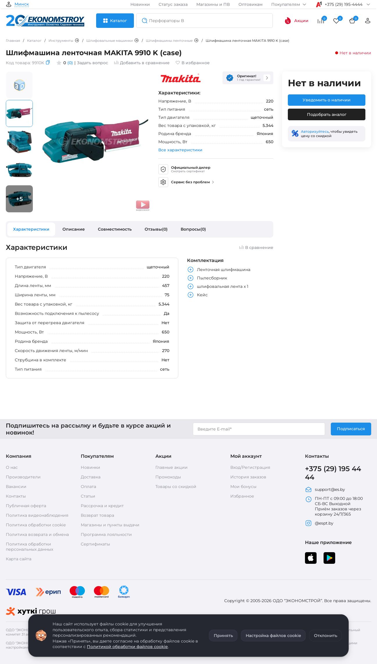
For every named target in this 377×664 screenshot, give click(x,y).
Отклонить (325, 635)
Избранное (242, 496)
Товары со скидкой (175, 486)
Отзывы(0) (156, 229)
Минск (22, 4)
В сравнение (256, 247)
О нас (12, 467)
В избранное (192, 62)
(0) (70, 62)
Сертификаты (95, 544)
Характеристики (31, 229)
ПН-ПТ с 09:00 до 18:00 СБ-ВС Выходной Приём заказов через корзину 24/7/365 (334, 506)
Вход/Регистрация (250, 467)
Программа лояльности (106, 534)
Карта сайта (18, 558)
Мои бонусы (243, 486)
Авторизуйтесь (315, 131)
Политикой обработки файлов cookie (127, 646)
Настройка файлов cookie (273, 635)
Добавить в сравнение (142, 62)
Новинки (140, 4)
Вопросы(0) (193, 229)
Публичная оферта (26, 505)
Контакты (16, 496)
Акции (296, 20)
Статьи (88, 496)
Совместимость (115, 229)
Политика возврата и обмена (37, 534)
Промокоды (168, 477)
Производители (23, 477)
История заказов (248, 477)
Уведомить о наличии (327, 100)
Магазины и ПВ (213, 4)
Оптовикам (250, 4)
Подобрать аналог (327, 114)
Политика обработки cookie (36, 524)
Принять (223, 635)
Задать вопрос (92, 62)
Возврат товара (97, 515)
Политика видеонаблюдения (37, 515)
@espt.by (319, 523)
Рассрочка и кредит (102, 505)
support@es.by (325, 489)
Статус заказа (173, 4)
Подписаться (351, 428)
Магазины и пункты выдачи (110, 524)
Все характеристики (180, 149)
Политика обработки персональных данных (29, 546)
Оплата (88, 486)
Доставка (90, 477)
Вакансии (16, 486)
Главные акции (171, 467)
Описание (73, 229)
